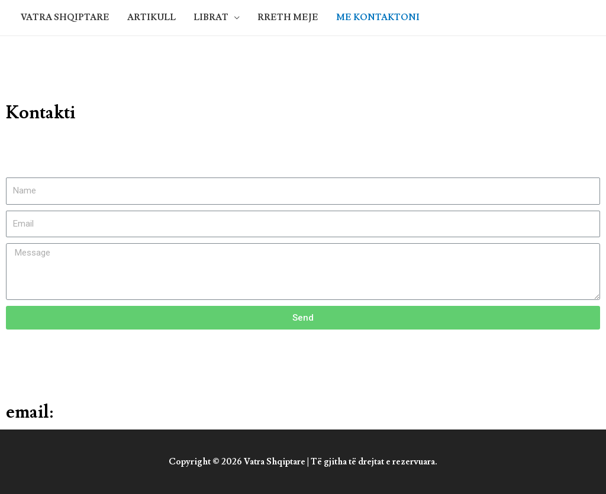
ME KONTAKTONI (378, 17)
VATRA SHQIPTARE (65, 17)
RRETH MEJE (287, 17)
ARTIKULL (151, 17)
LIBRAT (211, 17)
